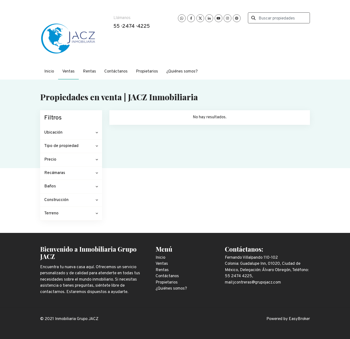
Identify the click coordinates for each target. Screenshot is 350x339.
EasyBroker (299, 319)
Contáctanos (116, 71)
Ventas (68, 71)
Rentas (89, 71)
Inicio (49, 71)
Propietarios (147, 71)
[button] (71, 132)
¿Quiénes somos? (182, 71)
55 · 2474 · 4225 (132, 26)
